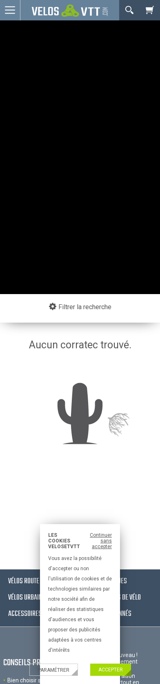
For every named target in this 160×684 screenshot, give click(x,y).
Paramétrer (53, 670)
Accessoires (25, 614)
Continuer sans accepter (101, 540)
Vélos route (23, 581)
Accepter (110, 670)
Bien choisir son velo (33, 680)
